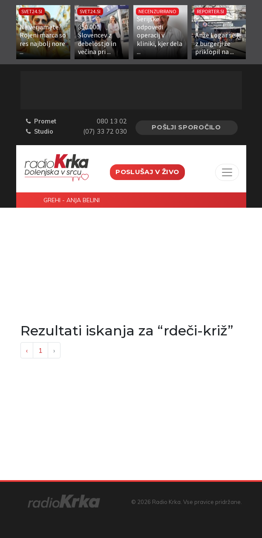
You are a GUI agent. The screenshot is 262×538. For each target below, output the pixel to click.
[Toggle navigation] (227, 172)
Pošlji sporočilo (186, 127)
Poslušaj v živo (147, 172)
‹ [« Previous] (27, 350)
